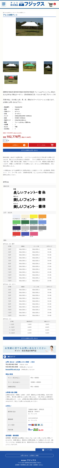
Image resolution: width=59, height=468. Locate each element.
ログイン (41, 464)
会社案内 (17, 464)
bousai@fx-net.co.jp (13, 369)
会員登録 (35, 464)
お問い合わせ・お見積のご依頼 (29, 454)
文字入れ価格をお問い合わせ (29, 149)
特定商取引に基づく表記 (26, 464)
